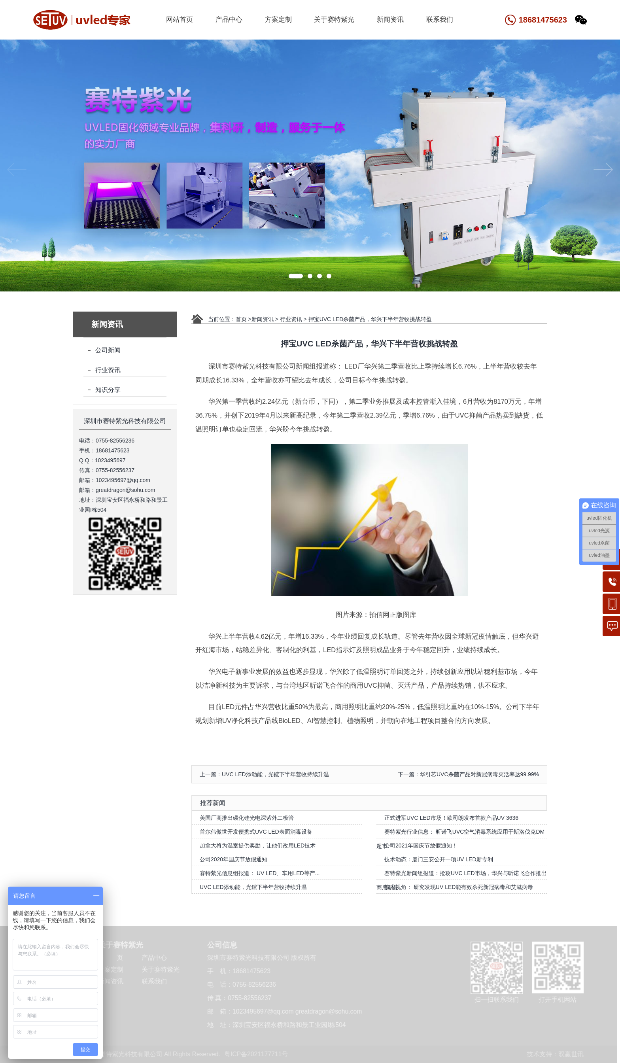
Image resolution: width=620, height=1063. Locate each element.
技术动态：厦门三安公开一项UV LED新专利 (438, 859)
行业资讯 (108, 370)
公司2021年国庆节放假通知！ (420, 845)
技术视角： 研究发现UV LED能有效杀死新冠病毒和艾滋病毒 (458, 887)
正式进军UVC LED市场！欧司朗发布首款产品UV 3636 (451, 818)
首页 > (243, 319)
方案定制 (278, 19)
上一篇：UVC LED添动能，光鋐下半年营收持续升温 (264, 774)
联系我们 (439, 19)
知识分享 (108, 389)
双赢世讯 (570, 1054)
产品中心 (228, 19)
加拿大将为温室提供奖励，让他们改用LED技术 (258, 845)
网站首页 (179, 19)
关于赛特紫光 (334, 19)
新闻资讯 (390, 19)
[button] (296, 276)
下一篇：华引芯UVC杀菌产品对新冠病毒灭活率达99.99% (468, 774)
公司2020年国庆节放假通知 (233, 859)
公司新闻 (108, 350)
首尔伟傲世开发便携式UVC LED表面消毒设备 (256, 831)
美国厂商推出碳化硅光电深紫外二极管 (247, 818)
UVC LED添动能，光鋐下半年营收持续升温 (253, 887)
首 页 (110, 957)
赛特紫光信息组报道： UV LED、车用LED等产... (259, 873)
